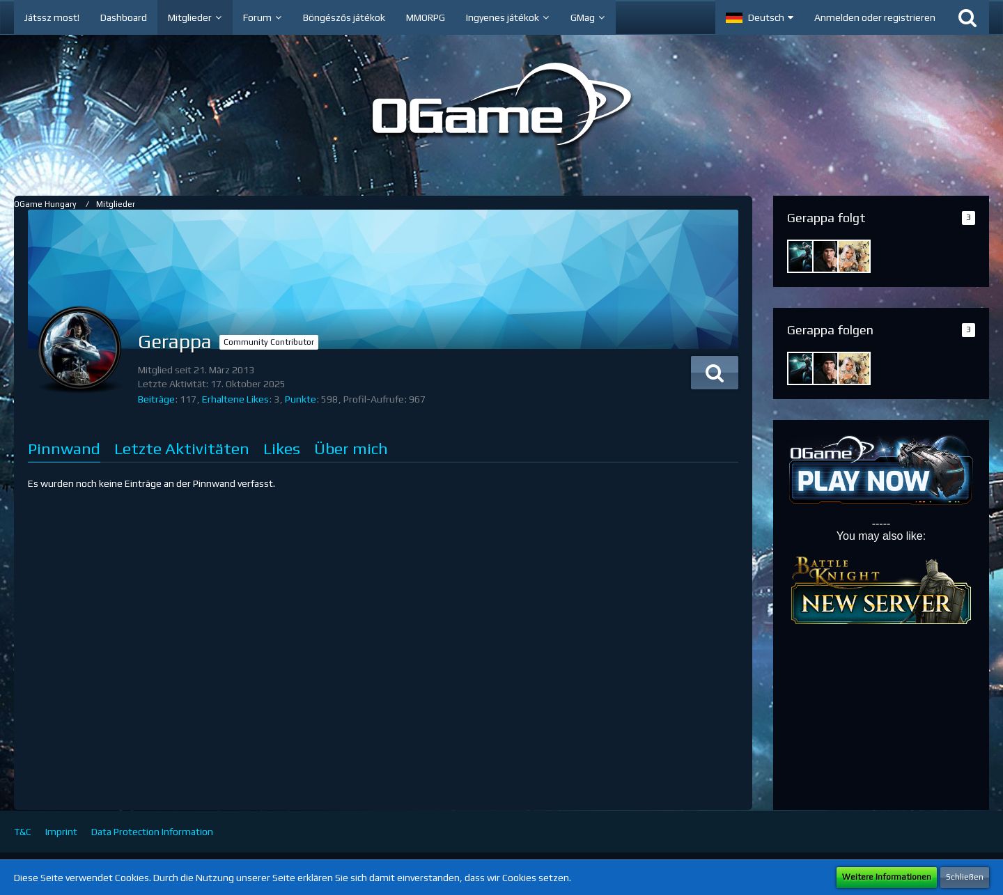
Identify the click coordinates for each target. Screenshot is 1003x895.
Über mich (351, 448)
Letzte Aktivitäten (181, 448)
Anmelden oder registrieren (874, 17)
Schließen (964, 877)
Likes (281, 448)
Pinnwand (64, 448)
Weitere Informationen (886, 877)
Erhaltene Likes (235, 399)
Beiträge (156, 399)
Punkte (300, 399)
